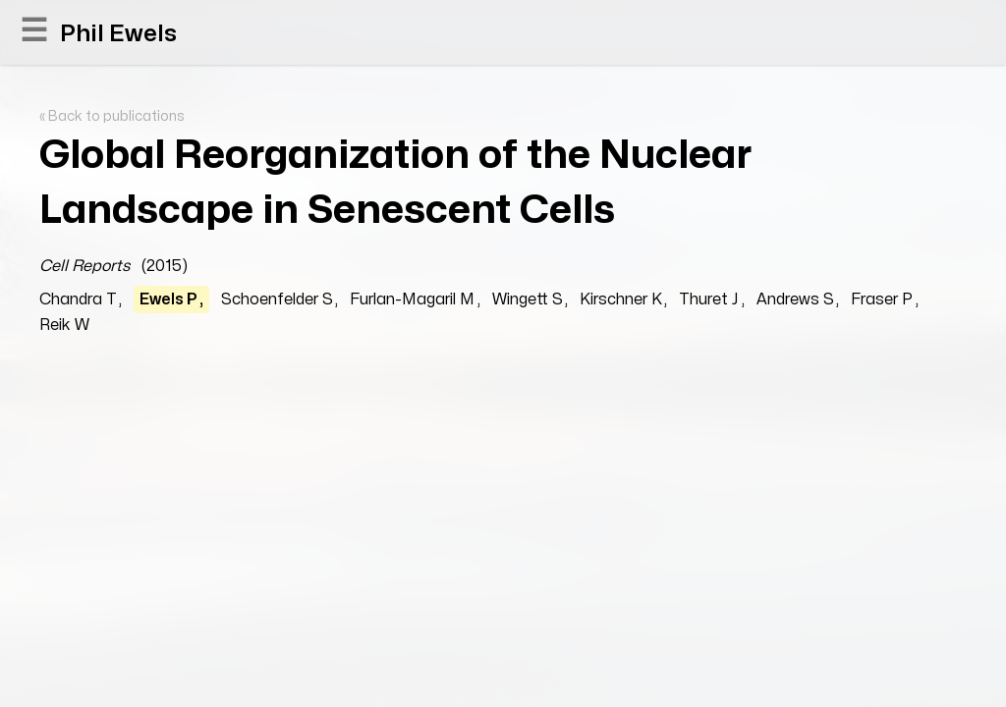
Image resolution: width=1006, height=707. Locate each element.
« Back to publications (112, 116)
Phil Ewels (118, 34)
